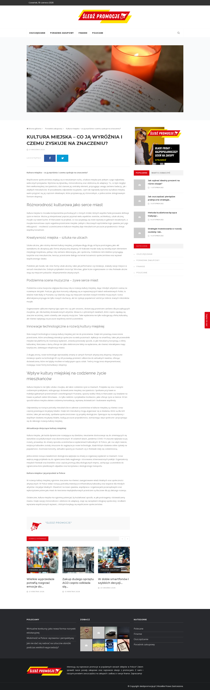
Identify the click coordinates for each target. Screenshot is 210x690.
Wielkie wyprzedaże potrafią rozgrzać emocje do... (40, 583)
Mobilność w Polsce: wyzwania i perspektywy (50, 638)
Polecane (97, 33)
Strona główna (34, 128)
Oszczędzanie (37, 33)
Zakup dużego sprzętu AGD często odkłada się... (78, 583)
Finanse (83, 33)
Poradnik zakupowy (62, 33)
